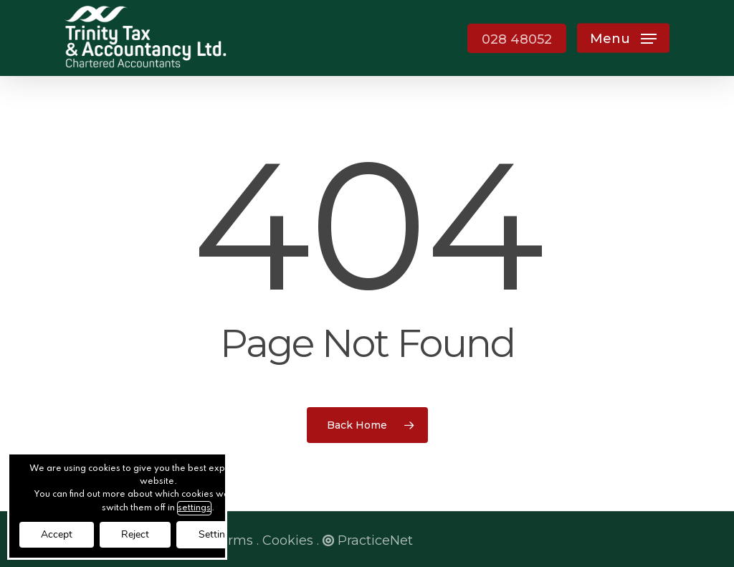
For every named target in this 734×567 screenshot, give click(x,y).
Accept (56, 534)
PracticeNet (368, 540)
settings (194, 508)
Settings (217, 534)
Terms (232, 540)
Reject (135, 534)
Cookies (287, 540)
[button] (623, 38)
